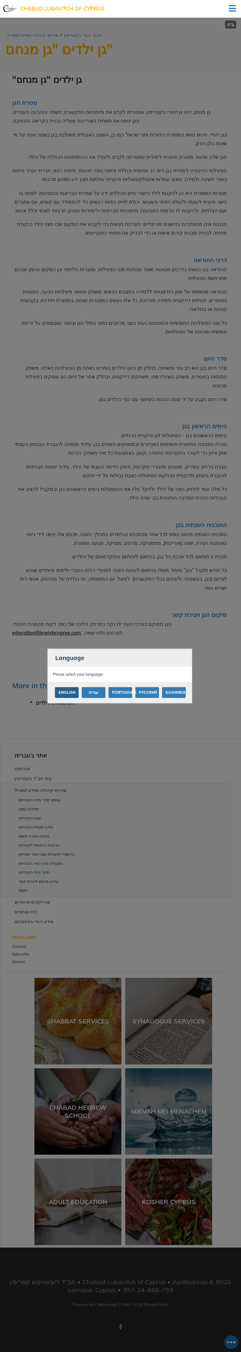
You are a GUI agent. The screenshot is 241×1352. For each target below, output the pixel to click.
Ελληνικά (175, 692)
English (66, 692)
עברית (93, 692)
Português (122, 692)
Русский (148, 692)
